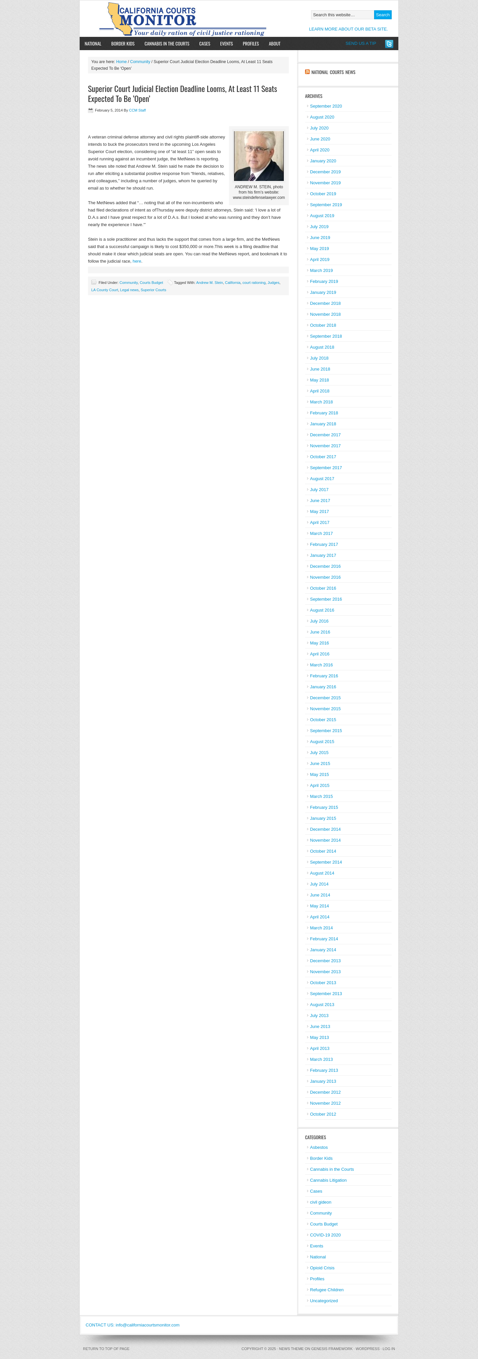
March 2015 (321, 796)
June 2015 (320, 763)
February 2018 (324, 412)
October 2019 (323, 193)
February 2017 (324, 544)
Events (226, 43)
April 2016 (320, 653)
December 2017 (325, 434)
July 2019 (319, 226)
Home (121, 61)
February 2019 (324, 281)
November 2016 (325, 577)
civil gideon (320, 1202)
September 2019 (326, 204)
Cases (204, 43)
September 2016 (326, 599)
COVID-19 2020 (325, 1234)
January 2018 (323, 423)
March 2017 (321, 533)
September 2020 (326, 106)
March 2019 (321, 270)
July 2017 (319, 489)
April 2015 (320, 785)
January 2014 (323, 949)
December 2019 (325, 171)
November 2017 (325, 445)
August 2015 (322, 741)
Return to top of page (106, 1349)
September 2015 (326, 730)
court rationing (254, 283)
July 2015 (319, 752)
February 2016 (324, 675)
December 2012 (325, 1092)
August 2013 (322, 1004)
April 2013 (320, 1048)
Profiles (251, 43)
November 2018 (325, 314)
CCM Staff (137, 110)
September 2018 (326, 336)
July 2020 (319, 128)
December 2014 (325, 829)
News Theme (291, 1349)
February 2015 (324, 807)
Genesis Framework (332, 1349)
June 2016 (320, 632)
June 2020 (320, 138)
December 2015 (325, 697)
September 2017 (326, 467)
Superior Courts (153, 290)
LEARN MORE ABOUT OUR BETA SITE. (348, 29)
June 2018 (320, 369)
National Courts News (333, 71)
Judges (273, 283)
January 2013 (323, 1081)
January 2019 (323, 292)
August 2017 (322, 478)
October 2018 (323, 325)
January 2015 (323, 818)
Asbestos (319, 1147)
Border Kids (122, 43)
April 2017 (320, 522)
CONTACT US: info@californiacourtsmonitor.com (133, 1324)
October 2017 (323, 456)
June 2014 (320, 894)
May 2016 (319, 642)
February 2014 (324, 938)
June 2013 (320, 1026)
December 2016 (325, 566)
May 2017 (319, 511)
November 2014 (325, 840)
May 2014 (319, 905)
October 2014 (323, 851)
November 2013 (325, 971)
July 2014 (319, 884)
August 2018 (322, 347)
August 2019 (322, 215)
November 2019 (325, 182)
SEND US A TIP (361, 43)
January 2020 (323, 160)
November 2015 (325, 708)
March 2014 (321, 927)
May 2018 (319, 380)
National (93, 43)
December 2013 (325, 960)
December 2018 (325, 303)
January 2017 (323, 555)
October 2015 (323, 719)
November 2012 (325, 1103)
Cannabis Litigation (328, 1180)
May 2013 (319, 1037)
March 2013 (321, 1059)
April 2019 (320, 259)
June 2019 (320, 237)
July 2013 (319, 1015)
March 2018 (321, 401)
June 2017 (320, 500)
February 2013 (324, 1070)
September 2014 (326, 862)
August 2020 (322, 117)
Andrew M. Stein (209, 283)
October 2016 (323, 588)
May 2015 (319, 774)
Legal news (129, 290)
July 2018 (319, 358)
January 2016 (323, 686)
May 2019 (319, 248)
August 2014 (322, 873)
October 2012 (323, 1114)
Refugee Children (327, 1289)
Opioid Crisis (322, 1267)
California (232, 283)
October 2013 (323, 982)
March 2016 (321, 664)
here (136, 261)
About (272, 43)
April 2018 (320, 390)
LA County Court (104, 290)
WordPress (367, 1349)
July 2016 (319, 621)
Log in (389, 1349)
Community (140, 61)
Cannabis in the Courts (166, 43)
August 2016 (322, 610)
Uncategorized (324, 1300)
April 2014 (320, 916)
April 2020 (320, 149)
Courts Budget (151, 283)
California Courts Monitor (157, 18)
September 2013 (326, 993)
